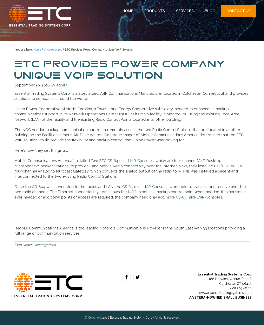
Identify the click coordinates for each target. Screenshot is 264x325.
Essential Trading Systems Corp (44, 22)
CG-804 (38, 186)
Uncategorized (44, 245)
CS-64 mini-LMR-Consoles (130, 160)
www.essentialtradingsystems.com (225, 293)
